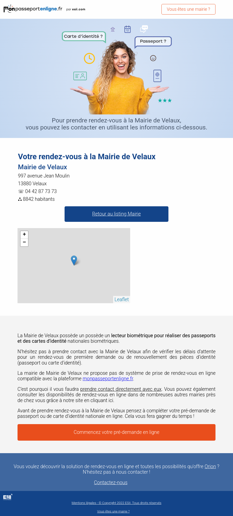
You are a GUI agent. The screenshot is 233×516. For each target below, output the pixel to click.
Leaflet (121, 299)
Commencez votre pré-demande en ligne (116, 432)
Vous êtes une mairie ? (188, 9)
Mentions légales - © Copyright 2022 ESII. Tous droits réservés (116, 503)
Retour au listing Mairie (116, 214)
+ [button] (24, 235)
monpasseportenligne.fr (108, 379)
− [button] (24, 242)
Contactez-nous (111, 482)
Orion (210, 466)
